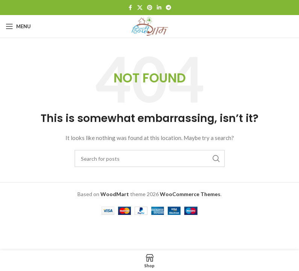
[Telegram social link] (168, 8)
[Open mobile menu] (18, 26)
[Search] (149, 158)
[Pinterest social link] (150, 8)
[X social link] (140, 8)
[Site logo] (149, 26)
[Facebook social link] (130, 8)
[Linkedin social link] (159, 8)
